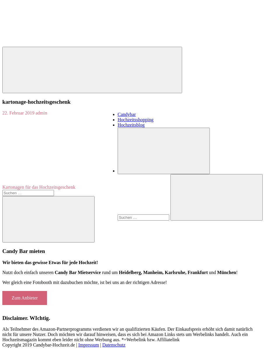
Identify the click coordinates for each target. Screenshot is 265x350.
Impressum (88, 344)
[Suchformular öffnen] (164, 151)
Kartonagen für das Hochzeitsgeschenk (38, 187)
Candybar (127, 114)
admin (41, 112)
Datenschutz (113, 344)
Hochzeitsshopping (136, 119)
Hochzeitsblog (131, 124)
